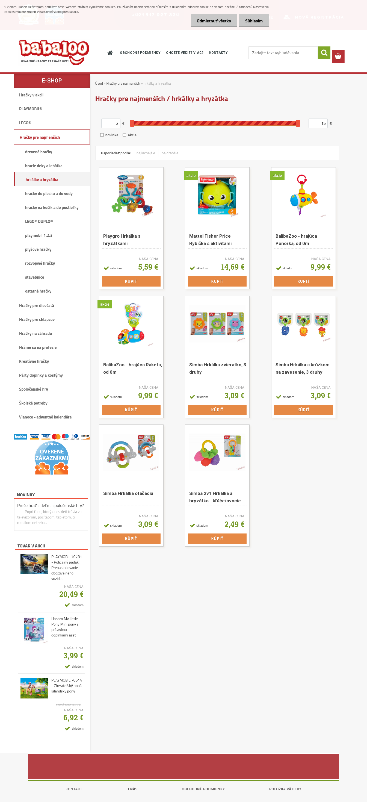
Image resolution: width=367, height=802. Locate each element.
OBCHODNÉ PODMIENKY (140, 53)
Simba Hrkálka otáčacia (128, 493)
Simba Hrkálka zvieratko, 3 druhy (217, 368)
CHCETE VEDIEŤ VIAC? (185, 53)
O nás (131, 789)
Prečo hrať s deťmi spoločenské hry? (50, 505)
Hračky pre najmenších (123, 83)
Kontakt (74, 789)
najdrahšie (170, 153)
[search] (324, 52)
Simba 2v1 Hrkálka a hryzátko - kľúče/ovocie (215, 497)
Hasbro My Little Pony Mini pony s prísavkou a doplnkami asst (65, 627)
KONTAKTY (218, 53)
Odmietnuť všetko (211, 20)
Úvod (99, 83)
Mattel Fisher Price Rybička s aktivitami (210, 239)
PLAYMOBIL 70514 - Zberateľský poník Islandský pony (66, 685)
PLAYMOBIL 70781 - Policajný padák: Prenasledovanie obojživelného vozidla (66, 567)
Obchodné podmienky (203, 789)
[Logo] (54, 52)
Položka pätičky (285, 789)
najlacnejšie (146, 153)
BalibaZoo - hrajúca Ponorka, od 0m (296, 239)
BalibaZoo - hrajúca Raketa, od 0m (132, 368)
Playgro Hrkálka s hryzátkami (121, 239)
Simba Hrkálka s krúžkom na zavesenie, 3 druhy (303, 368)
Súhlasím (253, 20)
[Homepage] (109, 52)
